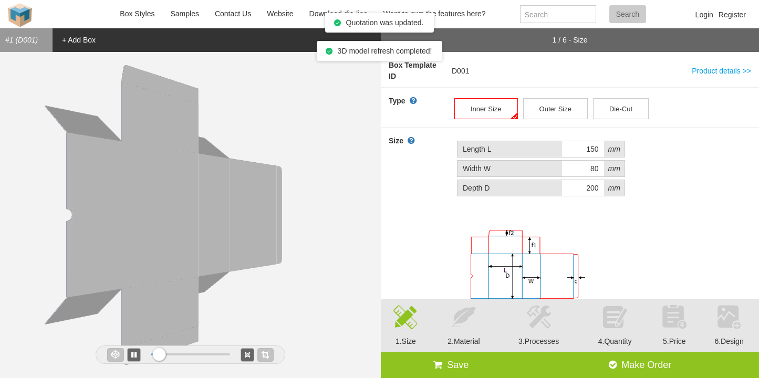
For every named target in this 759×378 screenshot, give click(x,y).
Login (704, 14)
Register (732, 14)
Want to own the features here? (434, 13)
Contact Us (233, 13)
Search (627, 14)
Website (280, 13)
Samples (184, 13)
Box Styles (137, 13)
